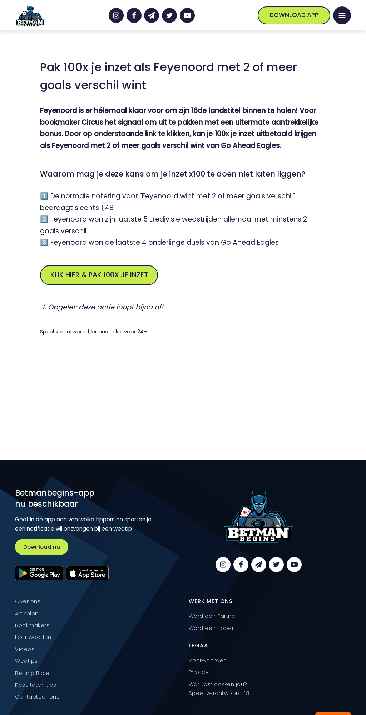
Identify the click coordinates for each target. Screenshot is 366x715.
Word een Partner (213, 616)
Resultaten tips (35, 685)
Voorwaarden (208, 660)
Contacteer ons (37, 696)
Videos (24, 649)
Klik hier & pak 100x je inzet (99, 275)
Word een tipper (211, 628)
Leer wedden (33, 637)
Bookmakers (32, 625)
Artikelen (27, 613)
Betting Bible (32, 673)
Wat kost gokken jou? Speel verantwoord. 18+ (221, 688)
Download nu (41, 547)
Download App (293, 15)
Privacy (199, 672)
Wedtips (26, 661)
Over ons (27, 601)
